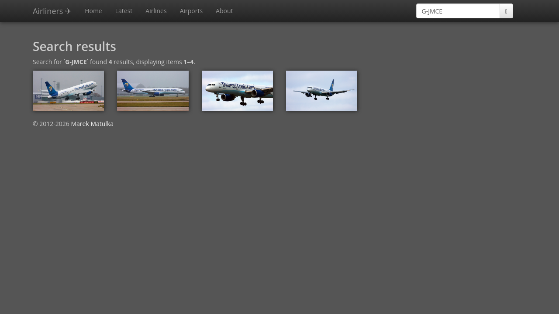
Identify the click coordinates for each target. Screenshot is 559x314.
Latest (124, 11)
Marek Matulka (92, 123)
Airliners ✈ (52, 11)
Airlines (155, 11)
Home (93, 11)
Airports (191, 11)
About (224, 11)
